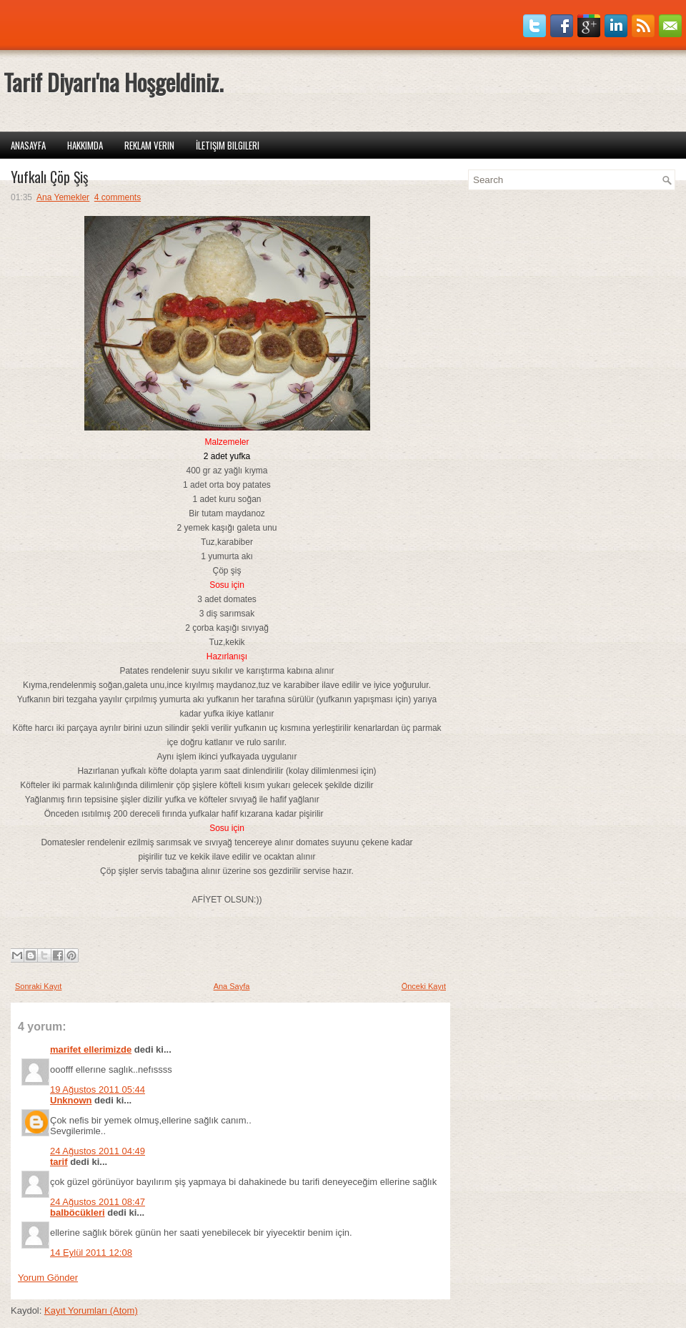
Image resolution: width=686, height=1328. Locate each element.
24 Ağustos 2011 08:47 (97, 1201)
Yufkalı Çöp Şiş (49, 176)
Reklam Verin (149, 145)
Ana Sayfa (232, 986)
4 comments (117, 197)
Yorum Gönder (48, 1277)
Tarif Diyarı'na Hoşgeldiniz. (113, 82)
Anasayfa (28, 145)
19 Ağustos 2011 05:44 (97, 1089)
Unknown (71, 1100)
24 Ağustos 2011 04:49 (97, 1151)
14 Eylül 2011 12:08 (91, 1252)
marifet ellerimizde (90, 1049)
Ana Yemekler (62, 197)
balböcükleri (77, 1212)
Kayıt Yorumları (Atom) (91, 1310)
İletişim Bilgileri (227, 145)
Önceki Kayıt (424, 986)
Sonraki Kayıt (38, 986)
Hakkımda (85, 145)
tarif (59, 1161)
